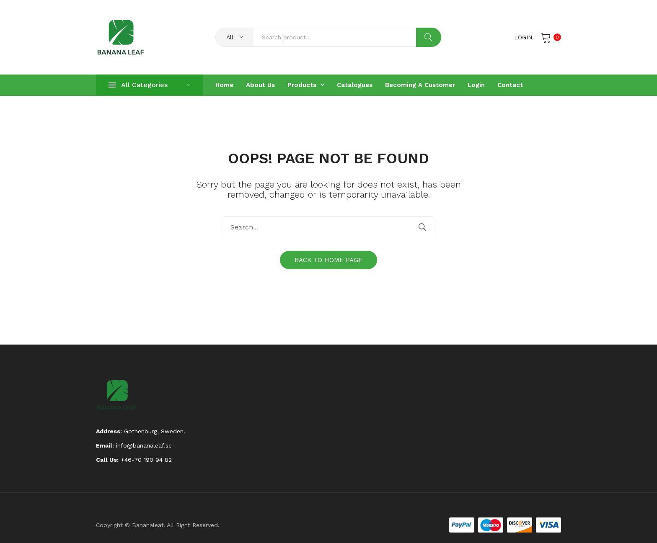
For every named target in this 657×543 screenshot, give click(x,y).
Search (428, 37)
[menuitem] (224, 85)
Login (523, 37)
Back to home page (328, 260)
